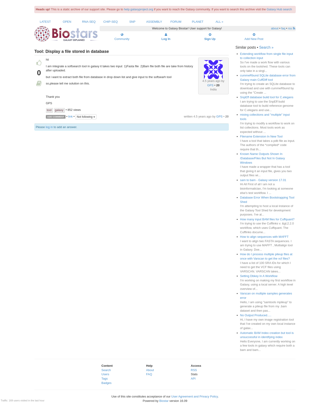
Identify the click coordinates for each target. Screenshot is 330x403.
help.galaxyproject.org (138, 9)
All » (219, 21)
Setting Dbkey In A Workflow (259, 276)
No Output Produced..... (256, 315)
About (150, 370)
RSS (194, 370)
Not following (86, 116)
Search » (266, 47)
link (70, 116)
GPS (210, 85)
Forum (176, 21)
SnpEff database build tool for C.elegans (266, 97)
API (193, 378)
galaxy (59, 110)
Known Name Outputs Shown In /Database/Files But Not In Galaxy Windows (262, 158)
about (275, 28)
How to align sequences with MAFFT (264, 236)
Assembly (154, 21)
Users (105, 374)
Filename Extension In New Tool (261, 136)
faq (283, 28)
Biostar (163, 401)
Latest (45, 21)
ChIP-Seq (110, 21)
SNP (132, 21)
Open (67, 21)
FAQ (149, 374)
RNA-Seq (89, 21)
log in (49, 127)
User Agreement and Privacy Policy (194, 396)
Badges (107, 383)
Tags (105, 378)
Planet (198, 21)
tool (49, 110)
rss (291, 28)
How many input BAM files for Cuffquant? (267, 219)
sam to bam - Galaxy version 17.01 (263, 180)
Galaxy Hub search (279, 9)
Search (106, 370)
